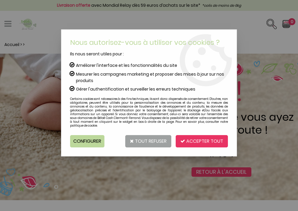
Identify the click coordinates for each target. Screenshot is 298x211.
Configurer (87, 141)
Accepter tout (201, 141)
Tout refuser (148, 141)
